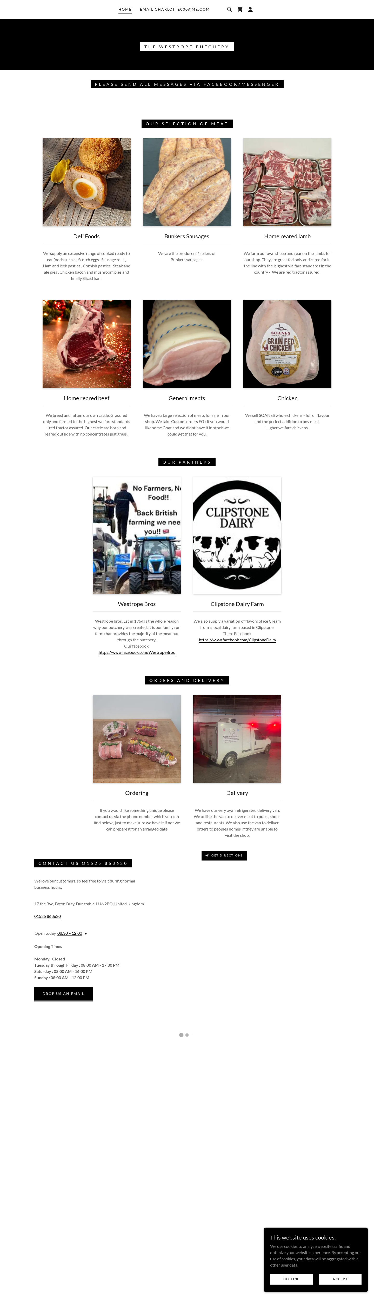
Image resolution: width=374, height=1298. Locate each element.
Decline (291, 1279)
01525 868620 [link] (47, 916)
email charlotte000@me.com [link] (175, 9)
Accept (340, 1279)
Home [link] (125, 9)
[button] (240, 9)
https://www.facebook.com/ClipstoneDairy (237, 639)
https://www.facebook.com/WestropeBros (137, 652)
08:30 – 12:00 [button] (69, 933)
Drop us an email (63, 993)
